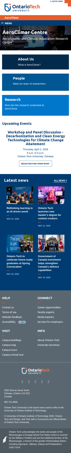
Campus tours (9, 349)
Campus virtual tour (13, 354)
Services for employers (50, 321)
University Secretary (48, 344)
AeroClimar (12, 17)
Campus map (9, 344)
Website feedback (12, 317)
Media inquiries (45, 317)
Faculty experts (45, 312)
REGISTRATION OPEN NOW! (35, 164)
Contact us (8, 307)
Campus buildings (11, 340)
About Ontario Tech (48, 340)
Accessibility (8, 321)
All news (59, 180)
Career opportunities (49, 307)
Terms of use (9, 312)
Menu (8, 23)
